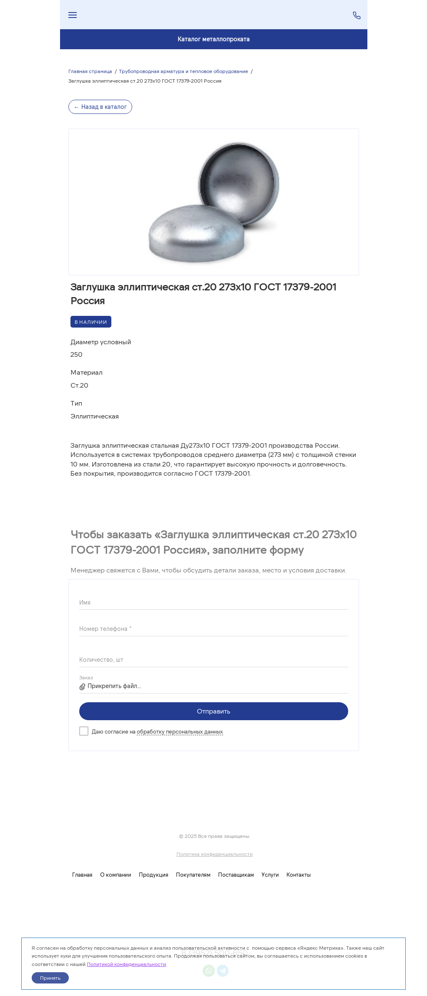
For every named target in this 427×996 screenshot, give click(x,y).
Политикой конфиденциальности (126, 964)
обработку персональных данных (180, 731)
